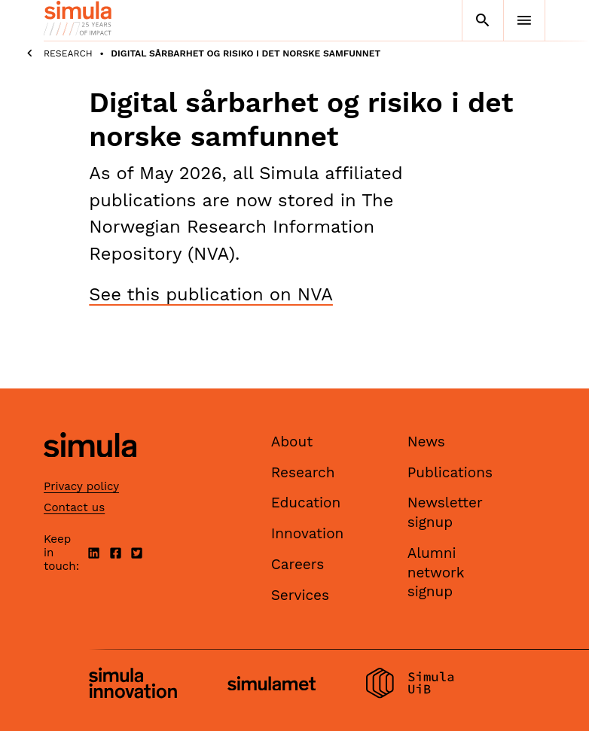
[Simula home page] (90, 470)
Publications (450, 472)
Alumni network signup (436, 572)
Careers (298, 564)
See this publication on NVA (211, 294)
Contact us (74, 507)
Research (68, 53)
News (426, 441)
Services (300, 595)
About (292, 441)
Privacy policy (81, 486)
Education (306, 502)
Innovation (307, 533)
